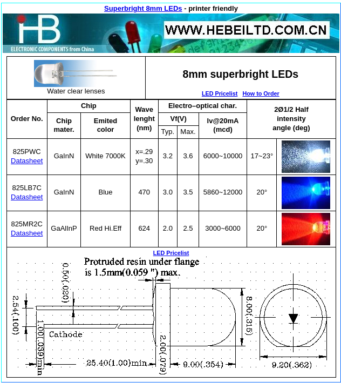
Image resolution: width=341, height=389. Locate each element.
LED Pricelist (220, 93)
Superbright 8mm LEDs (143, 8)
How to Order (260, 93)
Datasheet (27, 161)
